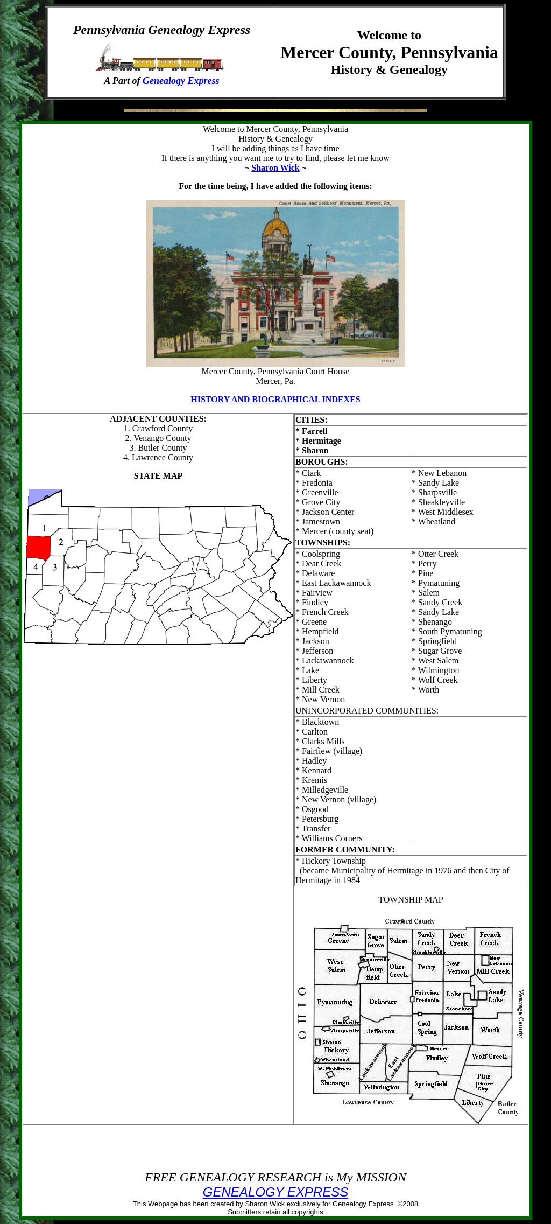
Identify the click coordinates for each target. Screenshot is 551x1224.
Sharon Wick (275, 167)
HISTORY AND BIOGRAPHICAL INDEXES (275, 399)
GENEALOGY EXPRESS (275, 1192)
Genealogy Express (181, 80)
